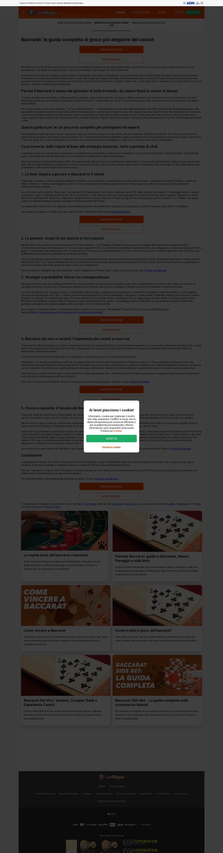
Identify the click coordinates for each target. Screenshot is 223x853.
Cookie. (117, 430)
